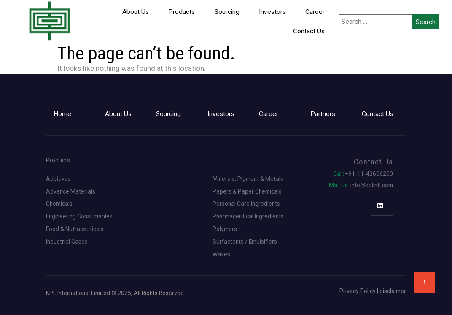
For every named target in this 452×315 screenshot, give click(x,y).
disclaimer (392, 291)
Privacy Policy (357, 291)
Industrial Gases (67, 242)
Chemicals (59, 204)
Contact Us (309, 31)
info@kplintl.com (361, 185)
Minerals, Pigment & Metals (248, 179)
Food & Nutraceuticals (75, 229)
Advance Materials (70, 192)
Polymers (225, 229)
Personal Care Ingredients (246, 204)
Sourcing (227, 12)
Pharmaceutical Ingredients (248, 217)
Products (181, 12)
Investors (272, 12)
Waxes (221, 255)
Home (62, 114)
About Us (135, 12)
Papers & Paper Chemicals (247, 192)
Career (315, 12)
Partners (322, 114)
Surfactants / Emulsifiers (245, 242)
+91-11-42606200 (363, 174)
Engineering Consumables (79, 217)
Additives (58, 179)
